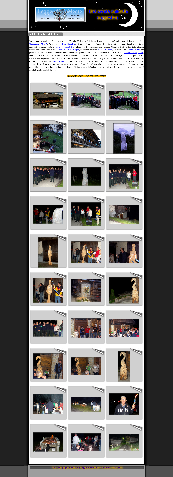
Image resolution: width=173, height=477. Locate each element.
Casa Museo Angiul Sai (133, 53)
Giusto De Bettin (59, 61)
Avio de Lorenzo (105, 50)
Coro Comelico (68, 44)
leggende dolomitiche (64, 47)
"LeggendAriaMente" (38, 44)
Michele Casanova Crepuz (68, 50)
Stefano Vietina (133, 50)
